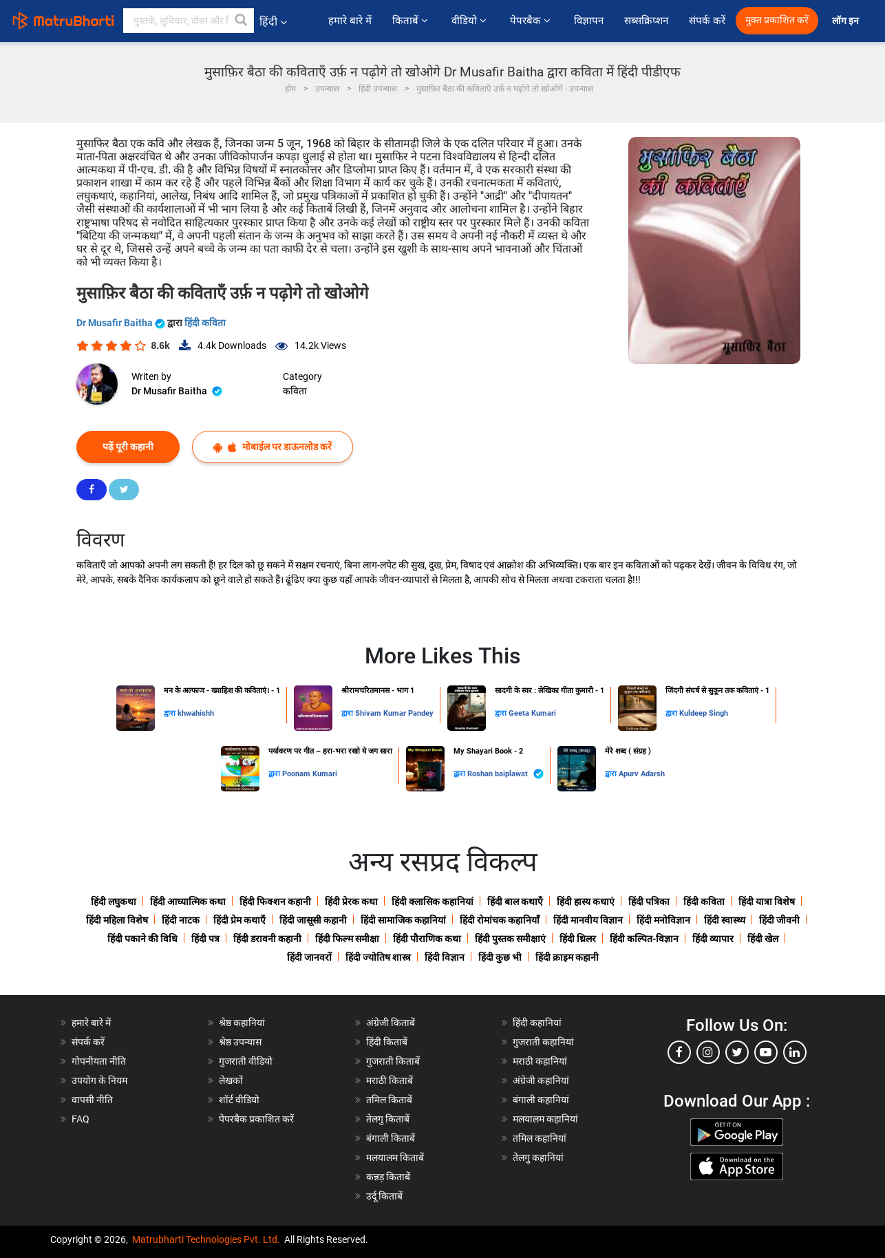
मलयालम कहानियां (545, 1118)
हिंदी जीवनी (779, 920)
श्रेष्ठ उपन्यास (240, 1041)
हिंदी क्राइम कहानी (567, 957)
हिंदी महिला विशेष (117, 920)
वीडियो (470, 20)
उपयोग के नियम (99, 1080)
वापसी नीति (92, 1099)
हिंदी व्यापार (713, 938)
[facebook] (679, 1052)
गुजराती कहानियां (543, 1041)
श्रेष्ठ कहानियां (242, 1022)
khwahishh (196, 713)
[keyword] (188, 20)
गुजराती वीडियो (246, 1061)
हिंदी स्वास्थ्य (724, 920)
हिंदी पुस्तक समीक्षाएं (510, 938)
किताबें (411, 20)
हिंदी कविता (205, 322)
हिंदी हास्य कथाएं (586, 901)
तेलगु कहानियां (538, 1157)
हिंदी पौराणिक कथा (427, 938)
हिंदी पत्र (205, 938)
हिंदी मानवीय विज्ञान (588, 920)
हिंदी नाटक (181, 920)
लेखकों (231, 1080)
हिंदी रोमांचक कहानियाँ (500, 920)
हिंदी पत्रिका (649, 901)
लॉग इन (846, 21)
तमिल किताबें (389, 1099)
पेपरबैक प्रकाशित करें (256, 1118)
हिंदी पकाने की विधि (142, 938)
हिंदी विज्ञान (445, 957)
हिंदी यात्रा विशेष (766, 901)
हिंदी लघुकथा (113, 901)
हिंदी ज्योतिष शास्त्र (378, 957)
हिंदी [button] (273, 21)
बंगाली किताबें (390, 1138)
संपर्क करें (707, 20)
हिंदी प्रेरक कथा (351, 901)
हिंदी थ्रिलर (577, 938)
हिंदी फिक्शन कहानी (275, 901)
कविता (295, 390)
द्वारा (171, 713)
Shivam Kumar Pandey (394, 713)
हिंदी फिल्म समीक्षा (347, 938)
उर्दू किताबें (384, 1196)
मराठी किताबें (389, 1080)
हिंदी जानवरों (309, 957)
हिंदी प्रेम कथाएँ (239, 920)
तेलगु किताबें (387, 1118)
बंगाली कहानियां (541, 1099)
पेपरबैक (531, 20)
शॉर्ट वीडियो (239, 1099)
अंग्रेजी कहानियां (541, 1080)
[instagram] (708, 1052)
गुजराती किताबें (393, 1061)
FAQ (80, 1118)
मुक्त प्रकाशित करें (777, 20)
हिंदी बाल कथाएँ (515, 901)
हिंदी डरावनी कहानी (267, 938)
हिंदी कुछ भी (500, 957)
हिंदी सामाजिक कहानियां (403, 920)
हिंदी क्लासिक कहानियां (432, 901)
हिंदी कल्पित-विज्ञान (644, 938)
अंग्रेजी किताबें (390, 1022)
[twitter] (737, 1052)
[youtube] (766, 1052)
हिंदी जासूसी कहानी (313, 920)
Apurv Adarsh (642, 773)
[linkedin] (795, 1052)
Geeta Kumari (532, 713)
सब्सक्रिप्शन (646, 20)
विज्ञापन (589, 20)
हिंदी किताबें (386, 1041)
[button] (241, 20)
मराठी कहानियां (540, 1061)
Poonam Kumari (309, 773)
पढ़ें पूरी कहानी (128, 446)
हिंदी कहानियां (537, 1022)
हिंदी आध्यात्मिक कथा (188, 901)
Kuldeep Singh (703, 713)
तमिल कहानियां (539, 1138)
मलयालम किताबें (395, 1157)
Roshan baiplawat (505, 774)
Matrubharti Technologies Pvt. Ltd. (206, 1239)
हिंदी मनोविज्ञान (663, 920)
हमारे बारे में (350, 20)
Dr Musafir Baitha (121, 322)
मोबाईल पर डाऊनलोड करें (272, 447)
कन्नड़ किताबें (388, 1176)
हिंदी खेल (762, 938)
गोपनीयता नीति (99, 1061)
